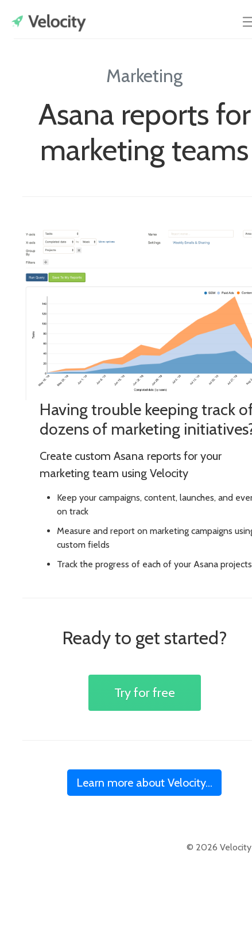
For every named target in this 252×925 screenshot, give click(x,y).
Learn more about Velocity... (144, 782)
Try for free (144, 692)
